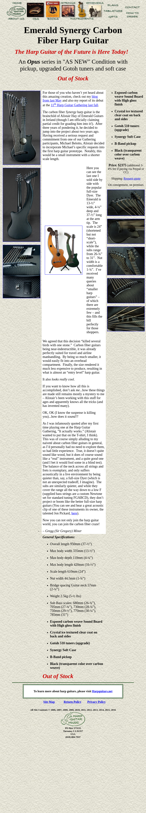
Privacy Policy (96, 701)
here (74, 513)
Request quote (132, 178)
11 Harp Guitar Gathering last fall (74, 105)
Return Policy (72, 701)
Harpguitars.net (102, 691)
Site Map (49, 701)
